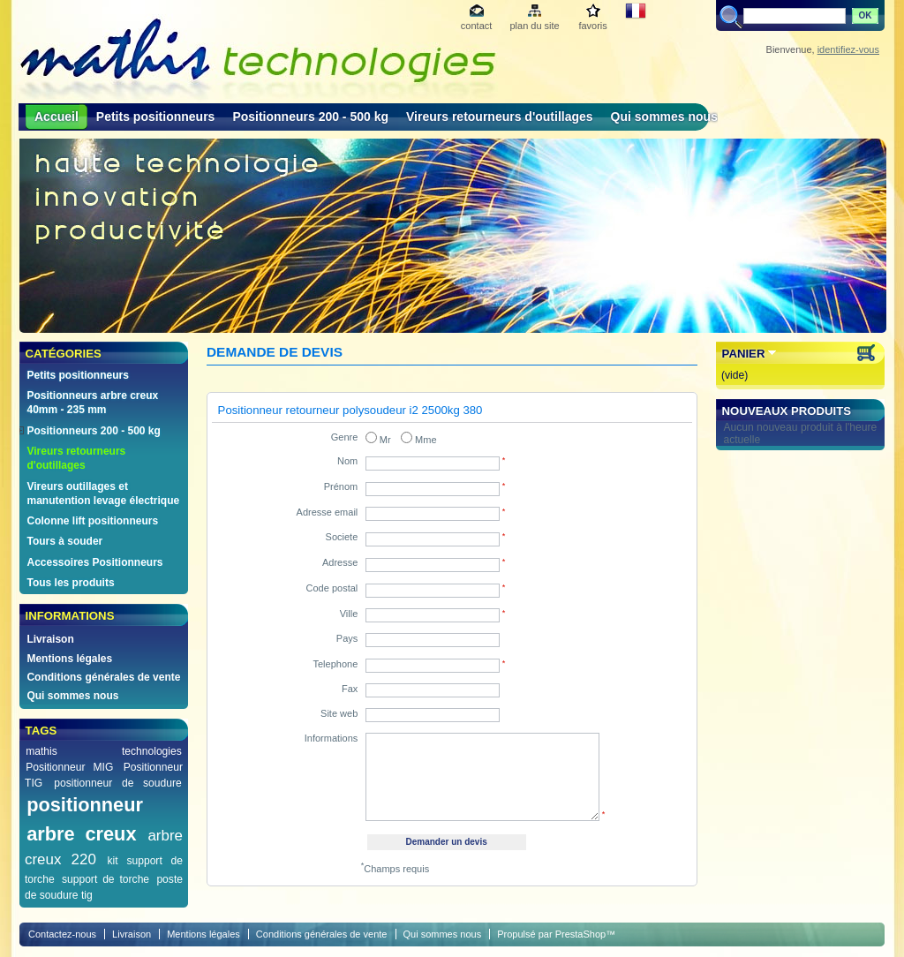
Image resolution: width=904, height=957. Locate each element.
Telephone (335, 664)
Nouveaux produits (787, 411)
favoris (592, 25)
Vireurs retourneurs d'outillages (499, 116)
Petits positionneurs (155, 116)
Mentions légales (69, 658)
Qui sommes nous (664, 116)
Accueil (56, 116)
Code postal (332, 588)
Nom (347, 461)
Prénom (341, 486)
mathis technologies (104, 751)
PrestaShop (580, 934)
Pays (347, 638)
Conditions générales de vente (103, 677)
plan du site (534, 25)
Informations (331, 738)
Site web (339, 713)
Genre (344, 437)
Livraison (49, 639)
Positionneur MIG (69, 767)
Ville (349, 613)
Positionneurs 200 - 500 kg (310, 116)
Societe (342, 536)
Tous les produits (70, 582)
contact (476, 25)
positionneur (84, 805)
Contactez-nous (62, 934)
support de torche (105, 879)
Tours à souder (64, 541)
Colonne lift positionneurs (92, 521)
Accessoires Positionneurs (94, 562)
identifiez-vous (848, 49)
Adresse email (327, 512)
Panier (743, 353)
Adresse (340, 562)
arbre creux (81, 834)
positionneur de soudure (118, 783)
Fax (350, 688)
